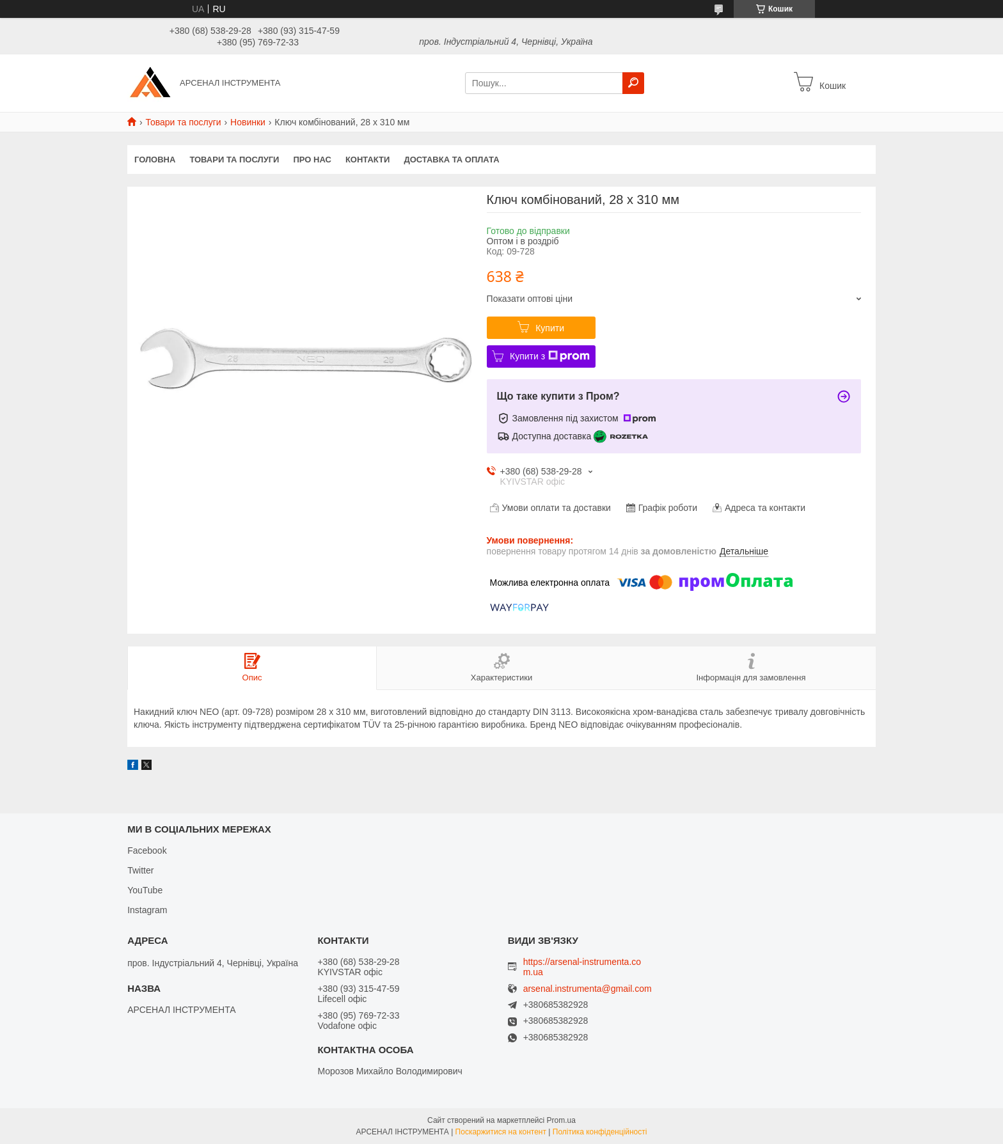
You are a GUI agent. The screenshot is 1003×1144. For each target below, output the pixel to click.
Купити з (550, 356)
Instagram (147, 910)
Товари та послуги (183, 122)
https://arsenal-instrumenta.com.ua (582, 967)
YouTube (144, 890)
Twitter (140, 870)
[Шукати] (633, 83)
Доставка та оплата (451, 159)
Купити (549, 328)
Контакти (367, 159)
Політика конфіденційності (600, 1131)
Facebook (146, 850)
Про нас (312, 159)
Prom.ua (561, 1120)
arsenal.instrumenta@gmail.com (587, 989)
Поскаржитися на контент (500, 1131)
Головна (154, 159)
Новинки (247, 122)
